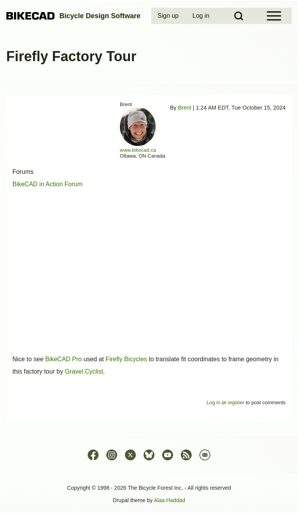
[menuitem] (168, 16)
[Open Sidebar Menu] (274, 16)
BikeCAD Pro (63, 359)
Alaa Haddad (169, 500)
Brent (184, 108)
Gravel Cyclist (84, 371)
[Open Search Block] (238, 16)
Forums (22, 171)
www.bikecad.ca (138, 150)
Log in (213, 402)
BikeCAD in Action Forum (47, 184)
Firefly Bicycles (126, 359)
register (235, 402)
